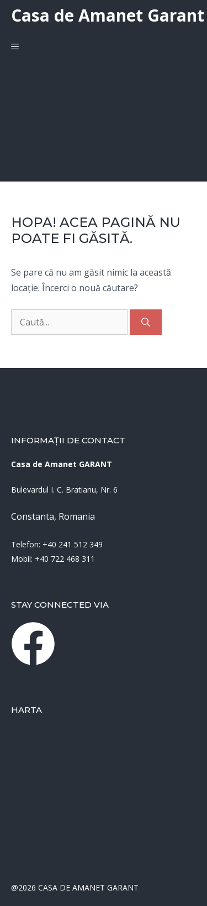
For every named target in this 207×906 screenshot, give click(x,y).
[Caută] (146, 322)
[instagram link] (33, 644)
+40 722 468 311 (65, 558)
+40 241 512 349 (73, 544)
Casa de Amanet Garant (107, 15)
